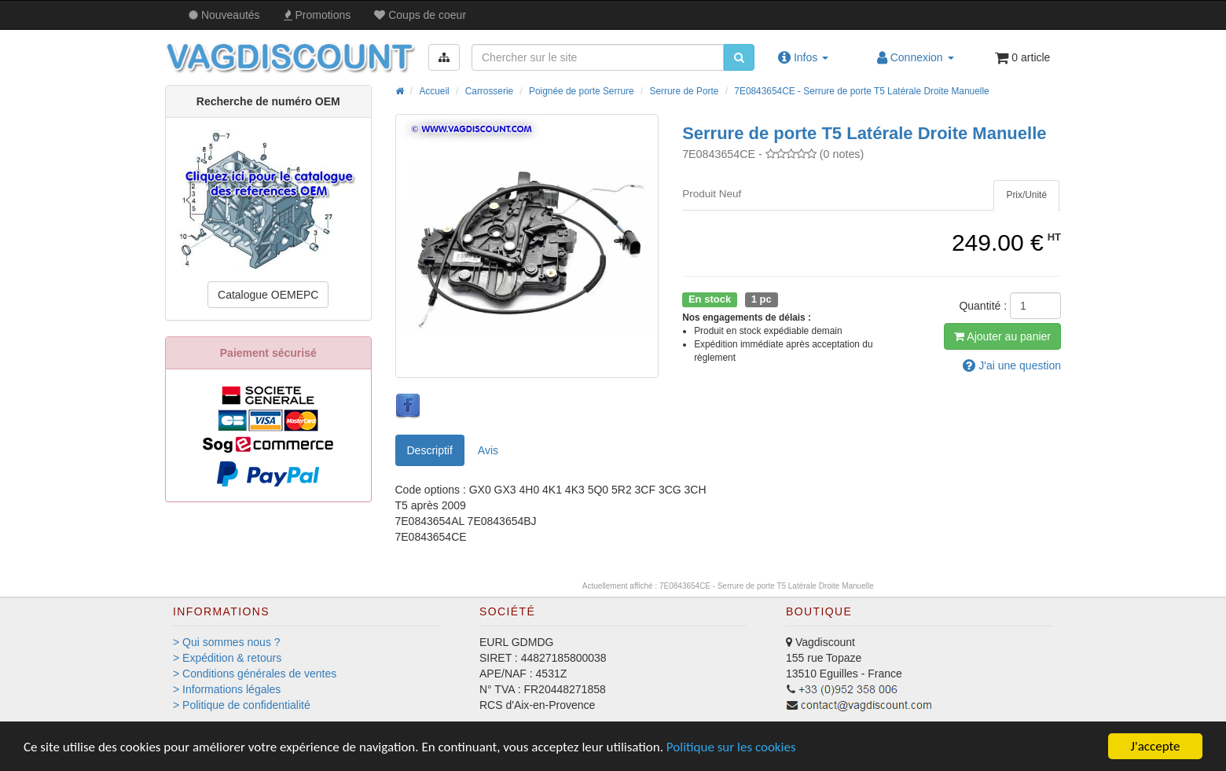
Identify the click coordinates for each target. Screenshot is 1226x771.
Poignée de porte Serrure (581, 91)
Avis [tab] (488, 450)
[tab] (1026, 195)
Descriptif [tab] (430, 450)
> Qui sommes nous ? (227, 642)
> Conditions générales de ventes (254, 673)
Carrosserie (489, 91)
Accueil (434, 91)
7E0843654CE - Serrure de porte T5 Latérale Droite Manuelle (861, 91)
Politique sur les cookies (731, 747)
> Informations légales (227, 689)
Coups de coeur (420, 15)
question (1012, 365)
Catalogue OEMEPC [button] (268, 294)
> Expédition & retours (227, 658)
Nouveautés (224, 15)
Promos (317, 15)
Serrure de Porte (684, 91)
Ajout (1002, 336)
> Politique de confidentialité (241, 705)
